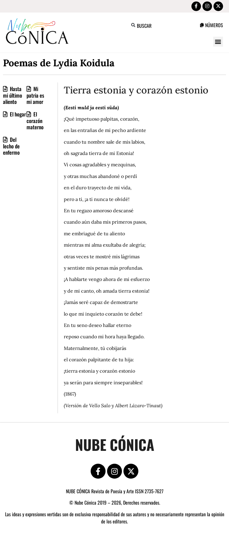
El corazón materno (35, 121)
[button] (133, 26)
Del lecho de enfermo (11, 147)
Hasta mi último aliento (12, 96)
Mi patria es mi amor (35, 96)
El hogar (17, 115)
